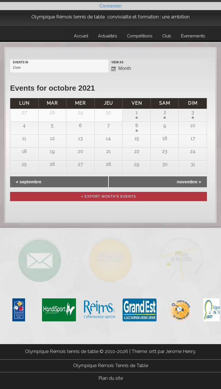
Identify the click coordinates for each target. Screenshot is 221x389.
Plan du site (110, 378)
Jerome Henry (180, 351)
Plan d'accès (181, 257)
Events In (20, 62)
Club (166, 35)
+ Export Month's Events (108, 196)
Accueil (81, 35)
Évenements (193, 35)
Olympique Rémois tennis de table (68, 17)
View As (117, 62)
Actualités (107, 35)
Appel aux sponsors (111, 257)
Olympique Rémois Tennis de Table (110, 365)
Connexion (111, 5)
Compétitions (140, 35)
